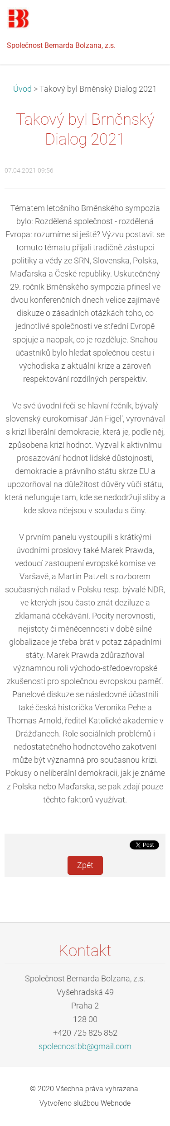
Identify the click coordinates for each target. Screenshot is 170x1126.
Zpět (85, 865)
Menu (145, 20)
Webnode (116, 1103)
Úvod (22, 89)
